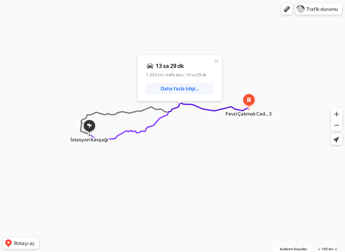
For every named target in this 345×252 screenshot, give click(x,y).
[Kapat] (216, 61)
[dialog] (179, 78)
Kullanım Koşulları (293, 249)
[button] (286, 9)
